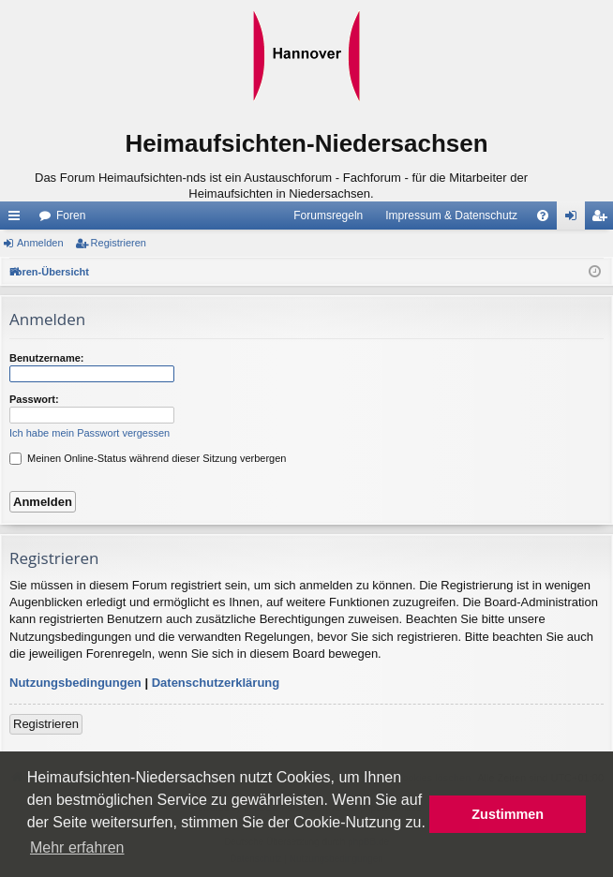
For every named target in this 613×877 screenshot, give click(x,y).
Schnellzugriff (17, 219)
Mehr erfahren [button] (77, 847)
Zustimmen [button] (507, 814)
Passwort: (34, 399)
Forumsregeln (328, 215)
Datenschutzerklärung (216, 683)
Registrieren (118, 242)
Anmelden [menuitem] (575, 219)
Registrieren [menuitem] (603, 219)
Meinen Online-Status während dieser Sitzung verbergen (147, 458)
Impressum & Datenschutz (451, 215)
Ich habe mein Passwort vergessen (89, 432)
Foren (70, 215)
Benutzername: (46, 358)
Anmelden (40, 242)
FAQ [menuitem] (549, 219)
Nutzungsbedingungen (75, 683)
